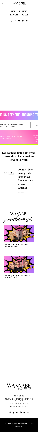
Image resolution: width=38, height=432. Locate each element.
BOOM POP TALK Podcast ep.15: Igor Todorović (17, 276)
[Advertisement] (16, 306)
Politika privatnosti (19, 404)
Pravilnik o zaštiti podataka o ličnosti (19, 399)
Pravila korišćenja (19, 407)
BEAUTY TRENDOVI (25, 165)
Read (13, 11)
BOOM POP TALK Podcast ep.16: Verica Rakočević (17, 245)
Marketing (19, 396)
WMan (25, 15)
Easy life (14, 15)
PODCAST (23, 11)
